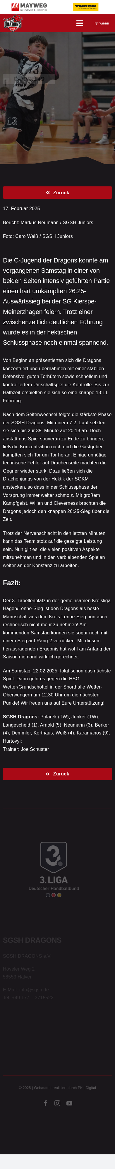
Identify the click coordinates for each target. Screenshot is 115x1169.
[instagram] (57, 1104)
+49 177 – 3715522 (33, 998)
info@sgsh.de (34, 990)
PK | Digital (87, 1089)
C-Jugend (28, 78)
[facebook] (46, 1104)
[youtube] (69, 1104)
